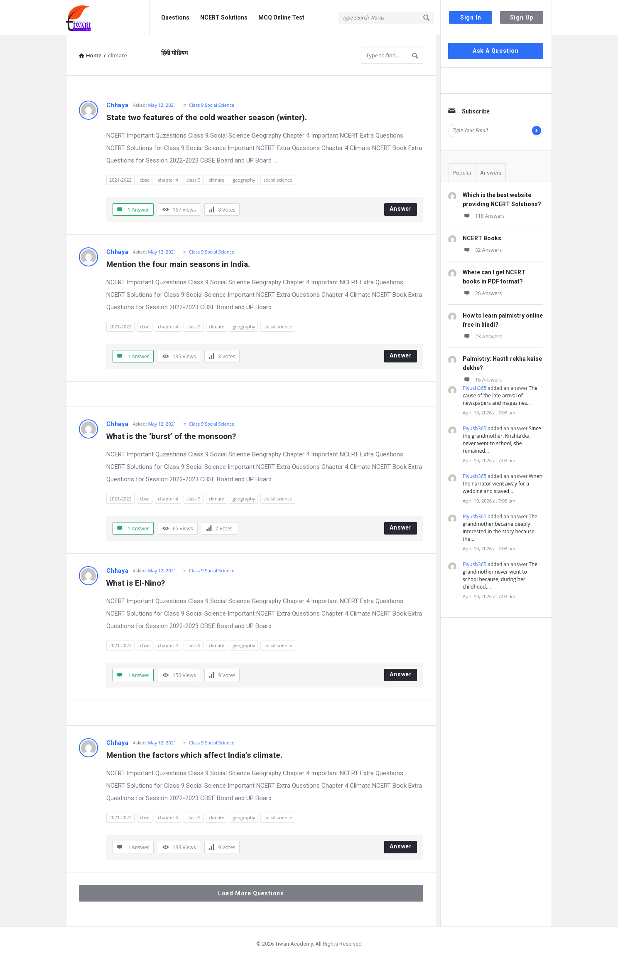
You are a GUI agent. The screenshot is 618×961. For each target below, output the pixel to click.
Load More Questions (251, 893)
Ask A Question (496, 50)
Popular (462, 173)
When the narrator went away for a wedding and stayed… (502, 484)
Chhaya (117, 105)
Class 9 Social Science (211, 105)
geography (244, 180)
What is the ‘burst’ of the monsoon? (171, 436)
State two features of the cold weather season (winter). (206, 117)
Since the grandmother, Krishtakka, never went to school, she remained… (502, 439)
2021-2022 (120, 180)
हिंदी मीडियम (174, 52)
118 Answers (484, 215)
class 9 (193, 180)
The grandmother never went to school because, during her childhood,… (500, 575)
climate (216, 180)
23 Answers (482, 336)
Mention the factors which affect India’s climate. (194, 755)
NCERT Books (482, 238)
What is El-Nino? (135, 583)
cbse (145, 180)
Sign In (470, 17)
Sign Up (522, 17)
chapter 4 (168, 180)
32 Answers (482, 250)
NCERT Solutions (224, 17)
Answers (490, 173)
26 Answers (482, 293)
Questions (175, 17)
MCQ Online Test (281, 17)
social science (277, 180)
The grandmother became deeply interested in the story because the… (500, 527)
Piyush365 (474, 388)
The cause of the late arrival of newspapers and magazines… (500, 395)
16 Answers (482, 379)
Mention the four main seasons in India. (178, 264)
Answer (401, 208)
